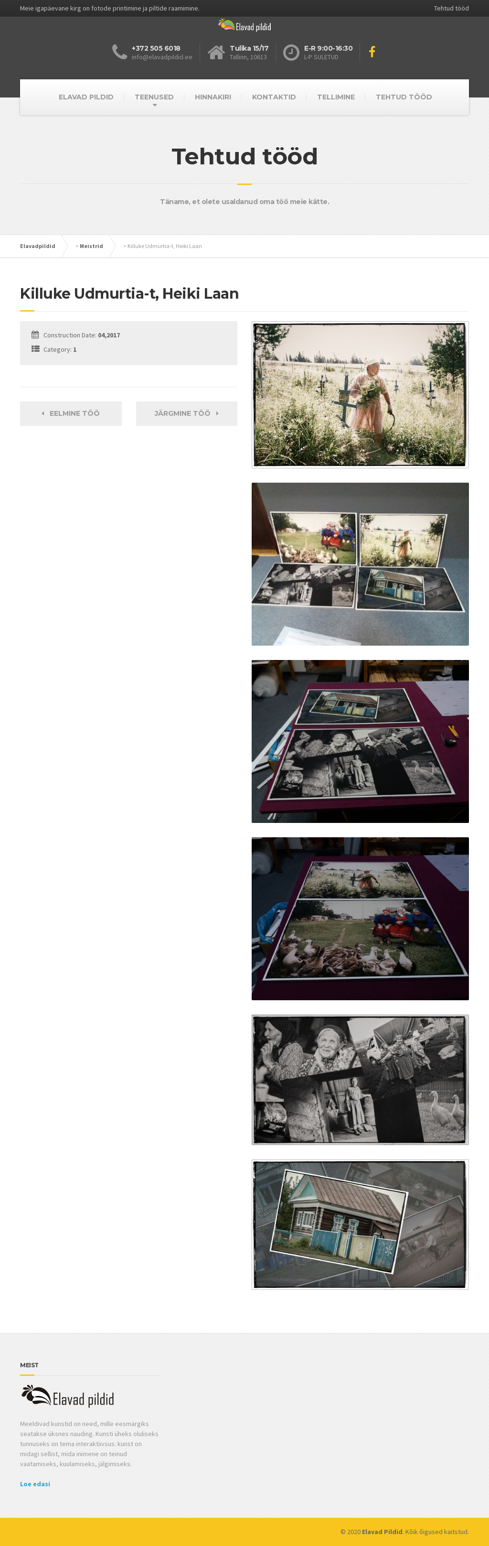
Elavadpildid (37, 245)
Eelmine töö (71, 413)
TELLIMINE (336, 97)
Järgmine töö (187, 413)
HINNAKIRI (213, 97)
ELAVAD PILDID (86, 97)
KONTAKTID (274, 97)
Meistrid (91, 245)
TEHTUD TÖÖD (404, 97)
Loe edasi (35, 1484)
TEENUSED (154, 97)
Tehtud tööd (451, 8)
